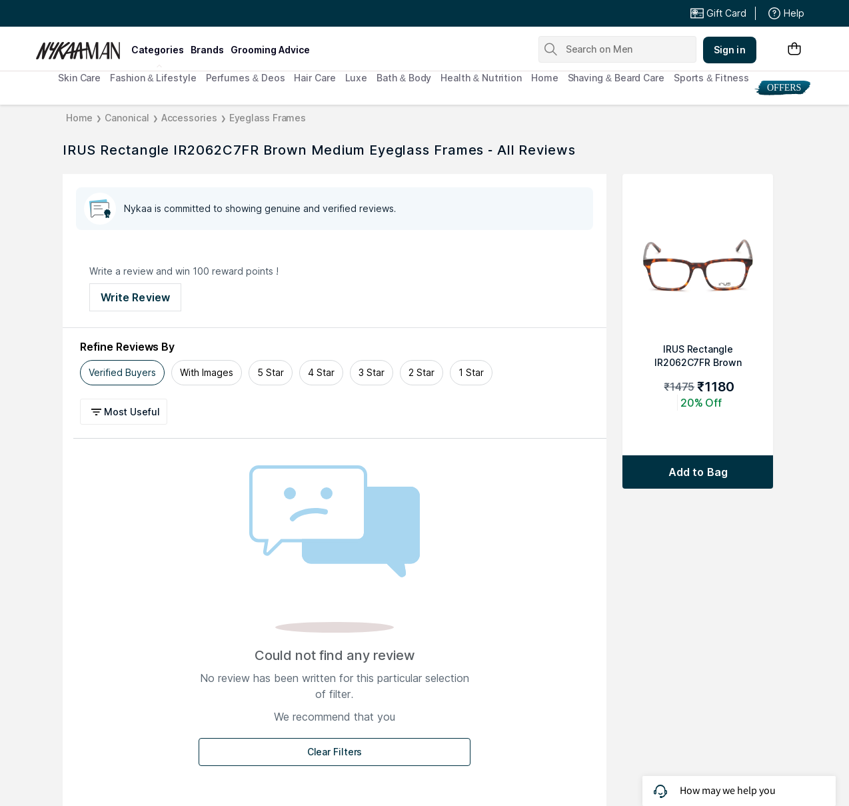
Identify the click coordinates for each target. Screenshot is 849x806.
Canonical (127, 117)
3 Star (372, 372)
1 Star (471, 372)
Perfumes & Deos (245, 77)
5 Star (270, 372)
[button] (125, 412)
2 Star (421, 372)
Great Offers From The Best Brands (133, 13)
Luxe (356, 77)
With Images (206, 372)
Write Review (135, 297)
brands (207, 49)
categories (157, 49)
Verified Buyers (122, 372)
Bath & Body (404, 77)
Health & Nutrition (481, 77)
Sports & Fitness (711, 77)
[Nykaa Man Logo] (81, 46)
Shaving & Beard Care (616, 77)
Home (544, 77)
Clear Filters (335, 751)
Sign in (730, 49)
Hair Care (314, 77)
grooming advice (270, 49)
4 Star (321, 372)
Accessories (189, 117)
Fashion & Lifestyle (153, 77)
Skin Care (79, 77)
